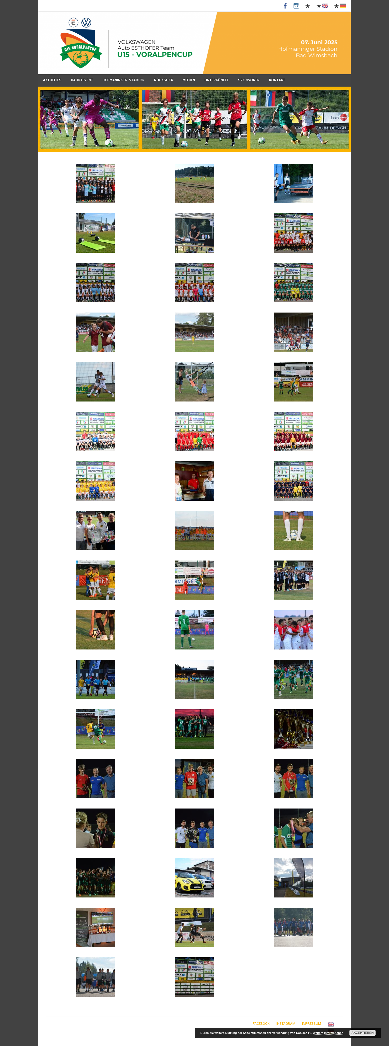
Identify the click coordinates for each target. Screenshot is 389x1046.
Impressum (311, 1024)
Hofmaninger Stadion (123, 80)
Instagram (285, 1024)
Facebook (261, 1024)
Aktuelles (52, 80)
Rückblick (163, 80)
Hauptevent (82, 80)
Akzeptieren (362, 1033)
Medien (188, 80)
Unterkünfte (216, 80)
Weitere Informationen (328, 1032)
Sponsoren (249, 80)
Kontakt (277, 80)
